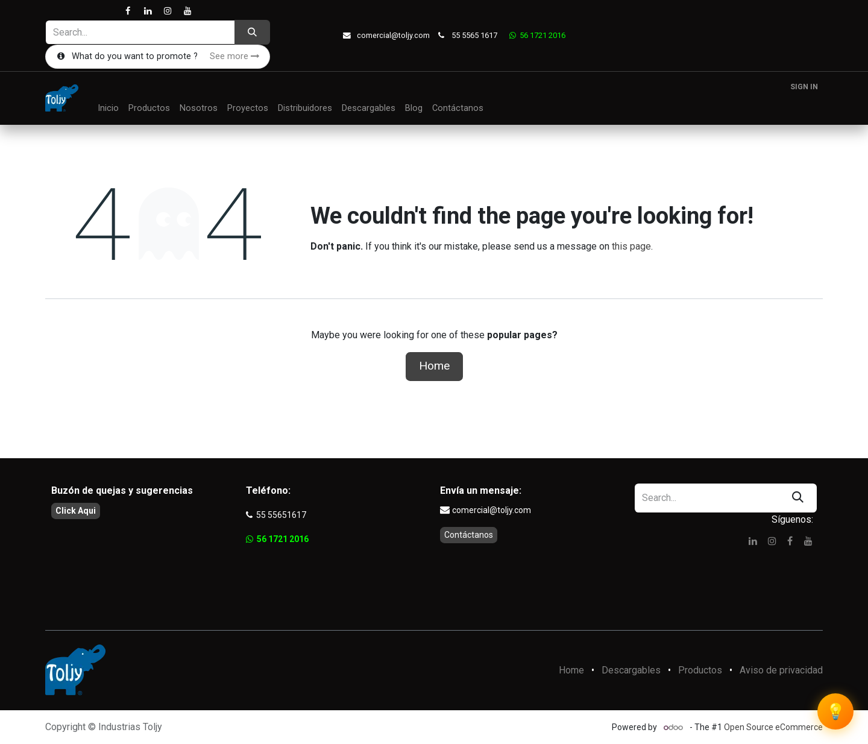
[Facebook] (127, 11)
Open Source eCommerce (773, 727)
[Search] (252, 32)
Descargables (631, 670)
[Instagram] (167, 11)
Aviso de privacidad (781, 670)
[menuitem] (108, 108)
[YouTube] (187, 11)
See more (235, 56)
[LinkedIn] (147, 11)
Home (434, 366)
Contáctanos (468, 535)
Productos (700, 670)
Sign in (804, 87)
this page (631, 246)
